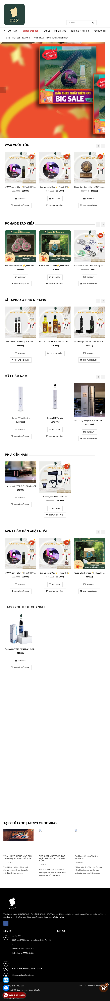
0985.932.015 (28, 949)
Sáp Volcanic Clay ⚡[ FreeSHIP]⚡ (55, 187)
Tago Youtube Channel (25, 607)
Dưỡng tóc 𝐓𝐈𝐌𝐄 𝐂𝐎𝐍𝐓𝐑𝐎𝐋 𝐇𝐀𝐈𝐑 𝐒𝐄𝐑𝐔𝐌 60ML (26, 649)
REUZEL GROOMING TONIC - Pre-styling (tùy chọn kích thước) (66, 342)
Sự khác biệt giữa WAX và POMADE (87, 857)
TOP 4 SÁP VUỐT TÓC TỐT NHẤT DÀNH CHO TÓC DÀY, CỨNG (52, 858)
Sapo (18, 998)
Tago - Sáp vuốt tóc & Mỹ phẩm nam (93, 985)
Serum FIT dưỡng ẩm (21, 418)
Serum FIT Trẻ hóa (55, 418)
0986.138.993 (36, 969)
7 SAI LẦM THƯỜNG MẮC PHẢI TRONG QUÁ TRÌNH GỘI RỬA (18, 857)
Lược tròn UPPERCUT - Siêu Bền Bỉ (21, 486)
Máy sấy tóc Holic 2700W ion (55, 497)
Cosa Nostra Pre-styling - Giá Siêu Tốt (21, 342)
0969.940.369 (28, 953)
